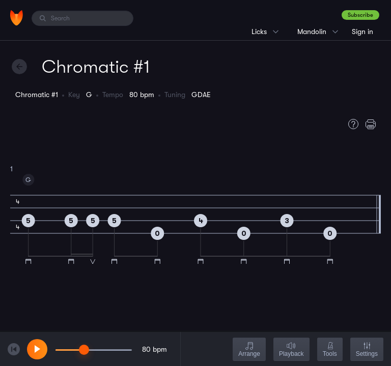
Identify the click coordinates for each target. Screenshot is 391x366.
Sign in (362, 31)
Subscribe (360, 15)
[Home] (16, 17)
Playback (291, 350)
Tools (330, 350)
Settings (367, 350)
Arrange (249, 350)
